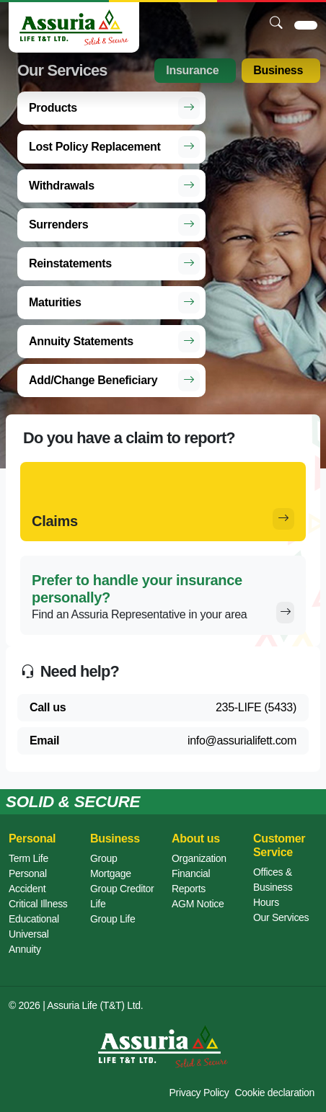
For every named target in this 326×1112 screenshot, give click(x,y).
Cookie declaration (274, 1092)
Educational (34, 919)
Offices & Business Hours (272, 887)
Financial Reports (191, 881)
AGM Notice (198, 903)
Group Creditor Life (122, 896)
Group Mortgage (110, 866)
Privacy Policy (199, 1092)
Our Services (281, 917)
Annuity (25, 949)
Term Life (28, 858)
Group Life (112, 919)
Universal (29, 934)
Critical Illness (38, 903)
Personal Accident (28, 881)
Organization (199, 858)
